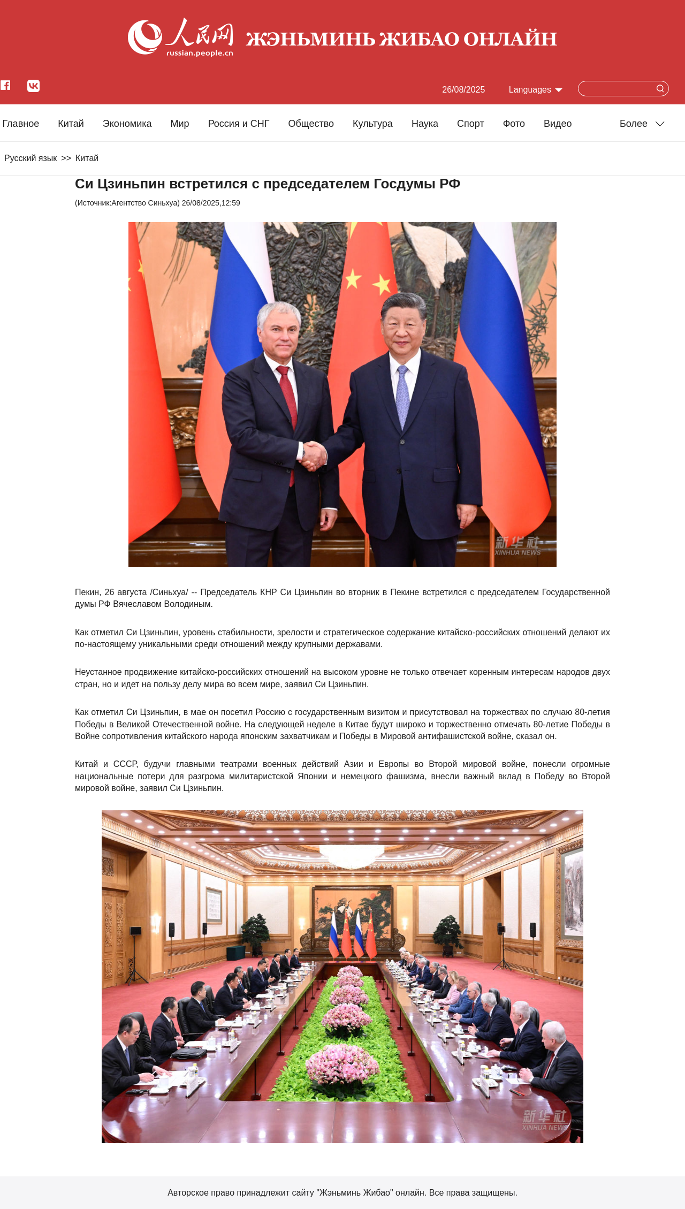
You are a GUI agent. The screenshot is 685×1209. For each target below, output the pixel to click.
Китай (71, 123)
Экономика (127, 123)
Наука (425, 123)
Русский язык (30, 158)
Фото (514, 123)
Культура (373, 123)
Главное (20, 123)
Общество (311, 123)
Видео (558, 123)
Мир (180, 123)
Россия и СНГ (239, 123)
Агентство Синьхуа (144, 203)
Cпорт (470, 123)
